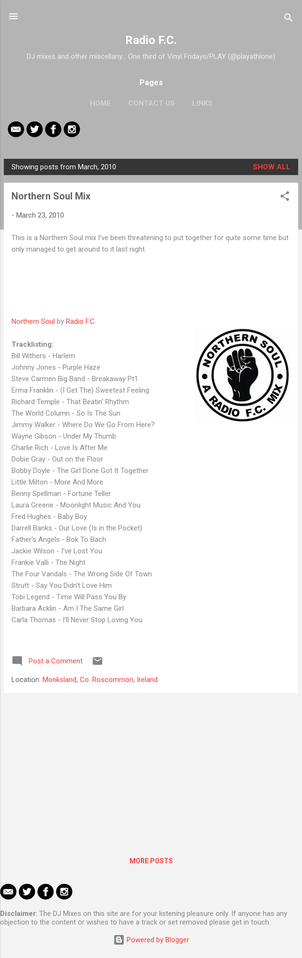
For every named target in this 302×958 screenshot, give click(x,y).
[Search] (288, 19)
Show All (272, 167)
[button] (285, 197)
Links (202, 103)
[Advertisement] (151, 768)
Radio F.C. (151, 40)
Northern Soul (33, 321)
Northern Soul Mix (50, 196)
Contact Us (151, 103)
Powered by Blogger (151, 940)
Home (100, 103)
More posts (151, 861)
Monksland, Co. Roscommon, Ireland (100, 679)
